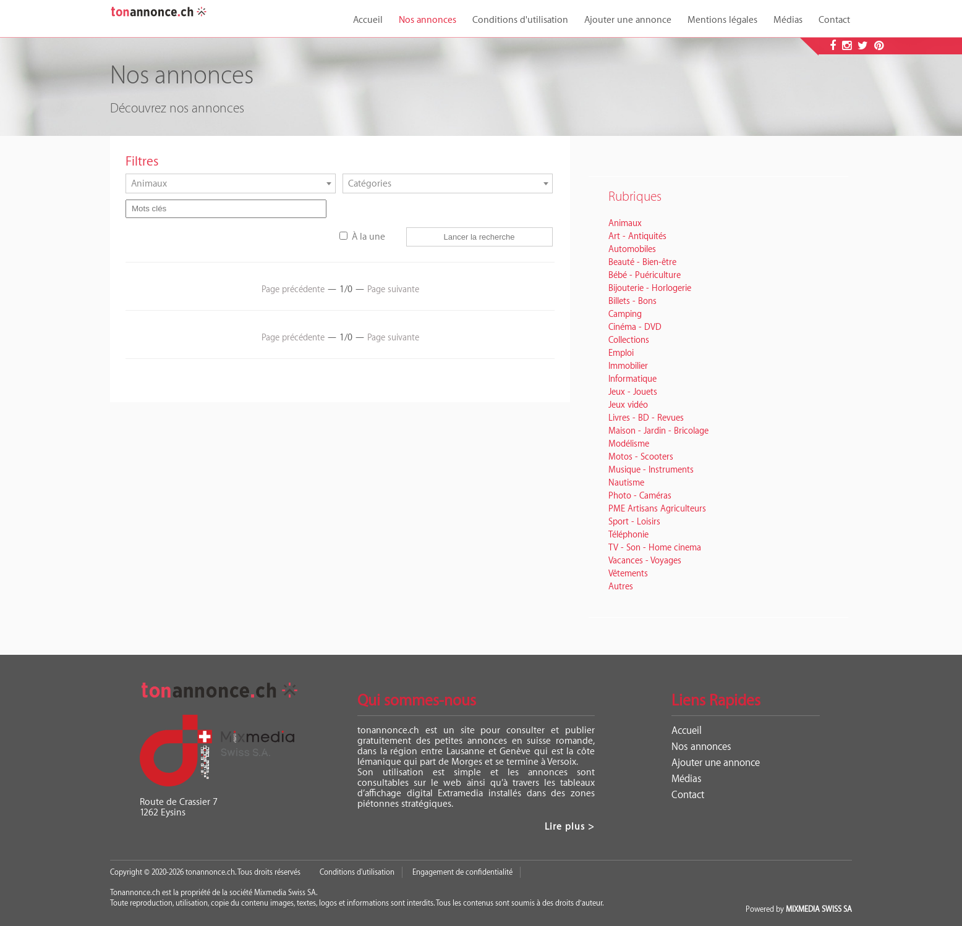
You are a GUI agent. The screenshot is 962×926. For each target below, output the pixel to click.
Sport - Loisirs (634, 522)
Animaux (625, 224)
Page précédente (293, 290)
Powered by (799, 909)
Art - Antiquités (637, 237)
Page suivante (393, 290)
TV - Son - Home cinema (654, 548)
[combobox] (231, 183)
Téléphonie (628, 535)
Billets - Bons (632, 301)
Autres (620, 587)
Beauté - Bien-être (642, 262)
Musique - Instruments (651, 470)
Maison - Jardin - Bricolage (658, 431)
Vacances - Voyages (644, 561)
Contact (834, 20)
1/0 (345, 289)
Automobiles (632, 250)
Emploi (621, 353)
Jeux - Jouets (632, 392)
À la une (368, 237)
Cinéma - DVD (635, 327)
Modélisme (628, 444)
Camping (625, 314)
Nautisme (626, 483)
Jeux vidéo (628, 405)
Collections (628, 340)
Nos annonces (427, 20)
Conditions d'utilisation (520, 20)
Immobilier (628, 366)
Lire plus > (570, 827)
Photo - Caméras (639, 496)
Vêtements (628, 574)
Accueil (368, 20)
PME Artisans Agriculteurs (657, 509)
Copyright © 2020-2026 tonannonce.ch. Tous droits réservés (205, 872)
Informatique (632, 379)
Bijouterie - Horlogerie (649, 288)
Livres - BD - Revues (646, 418)
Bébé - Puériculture (644, 275)
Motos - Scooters (640, 457)
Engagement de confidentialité (462, 872)
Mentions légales (722, 20)
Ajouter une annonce (627, 20)
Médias (787, 20)
